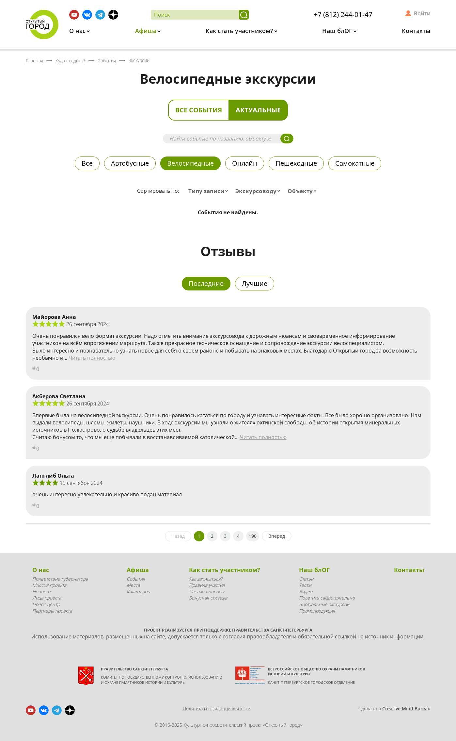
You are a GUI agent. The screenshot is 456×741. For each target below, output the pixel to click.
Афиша (146, 31)
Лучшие (254, 283)
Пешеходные (296, 163)
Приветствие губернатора (60, 579)
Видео (305, 591)
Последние (206, 283)
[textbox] (209, 191)
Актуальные (258, 110)
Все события (198, 110)
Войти (422, 13)
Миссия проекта (49, 585)
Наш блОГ (338, 31)
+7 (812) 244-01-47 (343, 14)
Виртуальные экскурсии (324, 604)
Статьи (306, 579)
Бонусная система (208, 598)
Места (133, 585)
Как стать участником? (240, 31)
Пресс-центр (46, 604)
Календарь (138, 591)
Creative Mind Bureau (406, 708)
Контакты (416, 31)
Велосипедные (190, 163)
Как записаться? (205, 579)
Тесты (305, 585)
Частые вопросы (206, 591)
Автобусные (130, 163)
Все (87, 163)
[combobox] (209, 191)
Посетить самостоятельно (327, 598)
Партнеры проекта (52, 611)
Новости (41, 591)
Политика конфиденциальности (216, 708)
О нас (78, 31)
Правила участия (207, 585)
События (136, 579)
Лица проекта (46, 598)
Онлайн (244, 163)
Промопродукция (317, 611)
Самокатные (354, 163)
